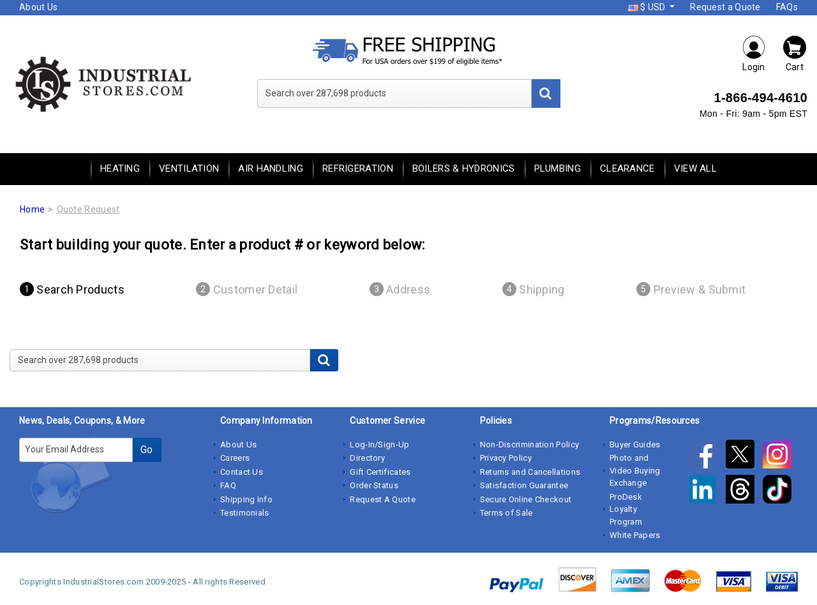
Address (400, 289)
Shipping (533, 289)
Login (754, 53)
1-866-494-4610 (760, 98)
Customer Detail (246, 289)
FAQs (787, 7)
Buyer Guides (635, 444)
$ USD (648, 7)
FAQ (228, 485)
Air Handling (270, 168)
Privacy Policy (506, 458)
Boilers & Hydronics (463, 168)
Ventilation (189, 168)
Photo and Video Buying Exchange (635, 470)
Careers (235, 458)
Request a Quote (725, 7)
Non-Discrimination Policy (530, 444)
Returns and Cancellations (530, 472)
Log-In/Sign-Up (379, 444)
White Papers (635, 535)
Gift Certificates (380, 472)
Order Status (374, 485)
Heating (120, 168)
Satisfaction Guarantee (524, 485)
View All (695, 168)
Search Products (72, 289)
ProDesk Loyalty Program (626, 509)
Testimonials (244, 513)
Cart (794, 53)
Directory (367, 458)
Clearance (627, 168)
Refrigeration (357, 168)
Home (32, 209)
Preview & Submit (691, 289)
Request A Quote (383, 499)
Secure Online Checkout (526, 499)
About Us (38, 7)
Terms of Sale (506, 513)
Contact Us (241, 472)
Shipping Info (246, 499)
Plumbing (557, 168)
